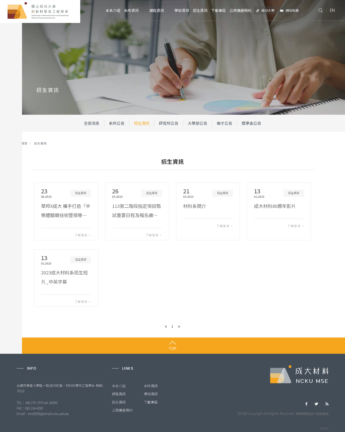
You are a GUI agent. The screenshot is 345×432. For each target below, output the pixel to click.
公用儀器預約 (122, 410)
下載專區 (151, 402)
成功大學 (265, 10)
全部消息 (91, 123)
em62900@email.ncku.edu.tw (48, 413)
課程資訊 (119, 393)
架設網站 (322, 413)
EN (332, 10)
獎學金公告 (251, 123)
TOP (172, 348)
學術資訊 (151, 393)
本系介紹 (119, 385)
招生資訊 (141, 123)
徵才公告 (224, 123)
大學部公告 (197, 123)
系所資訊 (151, 385)
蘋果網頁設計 (305, 413)
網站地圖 (289, 10)
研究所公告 (168, 123)
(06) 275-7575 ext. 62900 (41, 402)
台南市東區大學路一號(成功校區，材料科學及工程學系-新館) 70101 (60, 388)
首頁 (24, 143)
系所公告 (116, 123)
